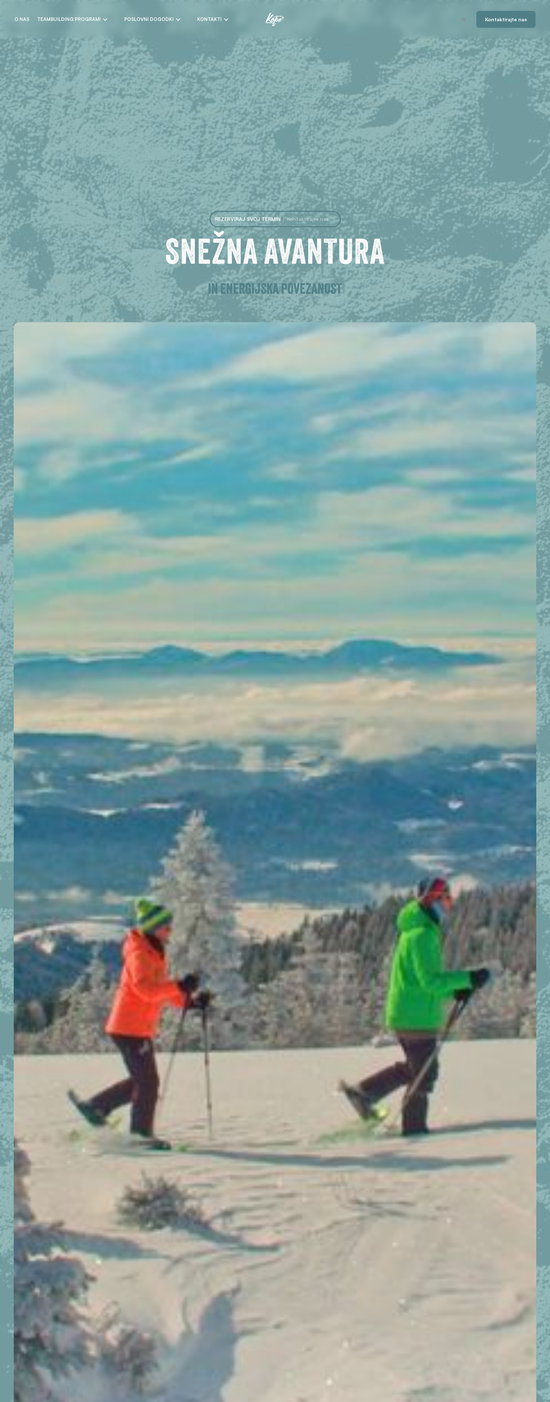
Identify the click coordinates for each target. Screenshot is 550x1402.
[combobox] (464, 19)
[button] (72, 19)
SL (464, 19)
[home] (275, 19)
